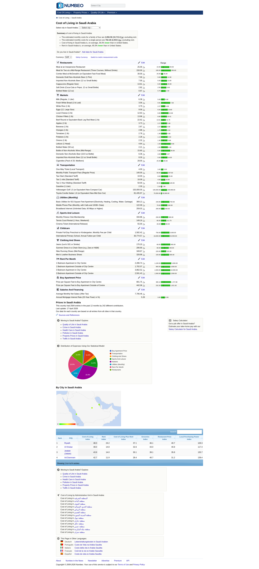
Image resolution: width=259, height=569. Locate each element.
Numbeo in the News (74, 561)
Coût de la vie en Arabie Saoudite (89, 551)
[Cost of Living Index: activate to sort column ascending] (88, 438)
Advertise (105, 561)
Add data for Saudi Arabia (92, 52)
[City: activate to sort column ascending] (71, 438)
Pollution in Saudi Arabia (73, 333)
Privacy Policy (139, 565)
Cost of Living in (74, 498)
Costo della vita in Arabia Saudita (88, 548)
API (127, 561)
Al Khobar (68, 447)
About (58, 561)
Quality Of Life (97, 12)
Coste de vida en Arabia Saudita (88, 554)
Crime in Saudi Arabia (72, 327)
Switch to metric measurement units (104, 57)
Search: (186, 432)
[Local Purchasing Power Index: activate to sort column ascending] (189, 438)
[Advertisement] (185, 31)
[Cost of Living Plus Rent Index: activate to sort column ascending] (123, 438)
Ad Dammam (69, 458)
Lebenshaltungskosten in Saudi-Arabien (91, 542)
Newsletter (92, 561)
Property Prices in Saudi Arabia (76, 336)
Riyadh (67, 443)
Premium (111, 12)
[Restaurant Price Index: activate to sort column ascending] (164, 438)
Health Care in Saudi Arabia (74, 330)
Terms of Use (123, 565)
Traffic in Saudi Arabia (72, 339)
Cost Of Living (63, 12)
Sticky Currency (82, 57)
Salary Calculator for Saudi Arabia (183, 329)
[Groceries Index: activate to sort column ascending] (145, 438)
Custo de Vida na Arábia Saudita (88, 545)
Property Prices (80, 12)
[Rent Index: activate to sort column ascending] (104, 438)
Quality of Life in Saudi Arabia (75, 325)
